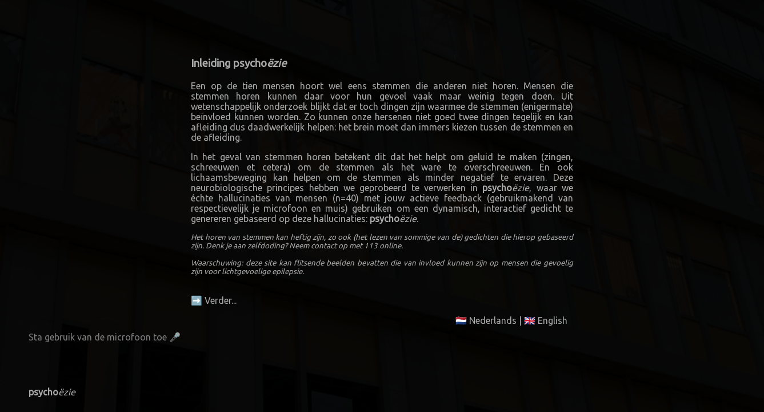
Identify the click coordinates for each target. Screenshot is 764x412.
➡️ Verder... (214, 300)
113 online (382, 245)
